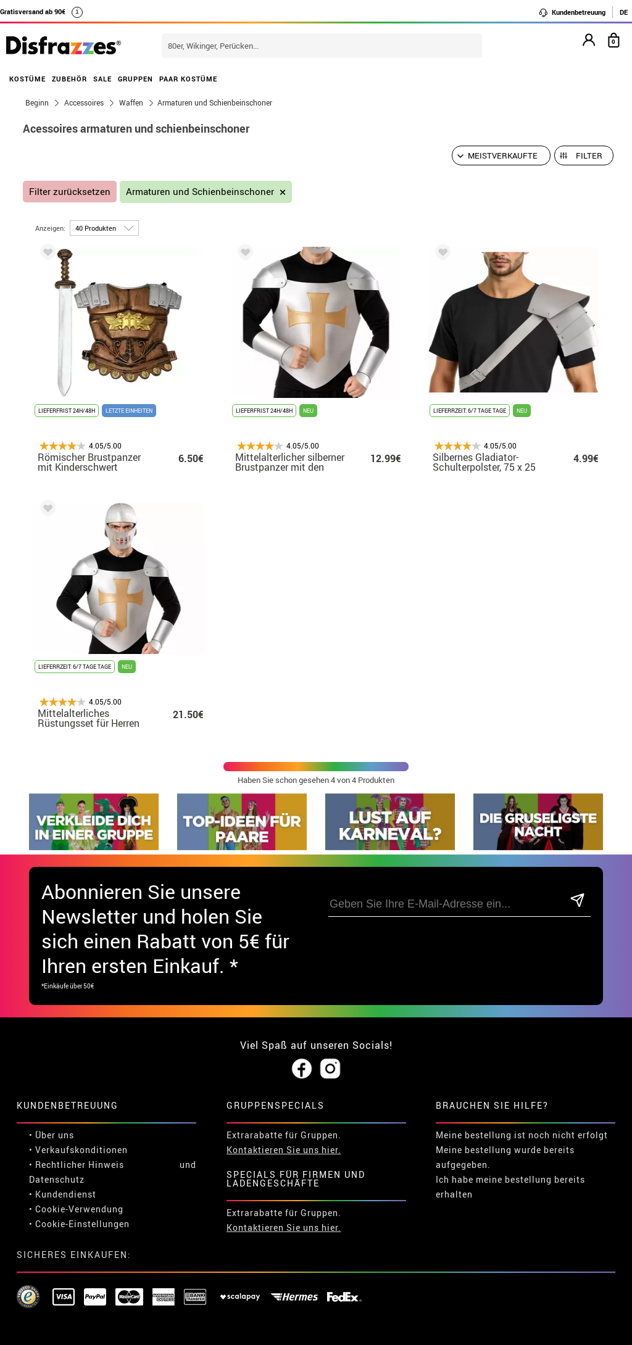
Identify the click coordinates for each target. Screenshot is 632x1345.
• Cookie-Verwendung (76, 1209)
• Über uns (51, 1135)
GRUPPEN (135, 78)
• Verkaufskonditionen (78, 1150)
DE (624, 12)
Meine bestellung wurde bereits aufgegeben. (505, 1157)
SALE (102, 78)
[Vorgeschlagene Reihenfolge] (501, 155)
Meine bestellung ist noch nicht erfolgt (522, 1135)
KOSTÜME (27, 78)
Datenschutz (57, 1179)
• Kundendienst (62, 1194)
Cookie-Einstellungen (82, 1224)
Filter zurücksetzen (69, 191)
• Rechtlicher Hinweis (76, 1164)
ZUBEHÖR (69, 78)
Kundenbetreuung (571, 12)
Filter (589, 155)
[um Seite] (104, 228)
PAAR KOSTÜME (188, 78)
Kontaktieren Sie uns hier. (284, 1150)
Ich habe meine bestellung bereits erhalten (510, 1186)
